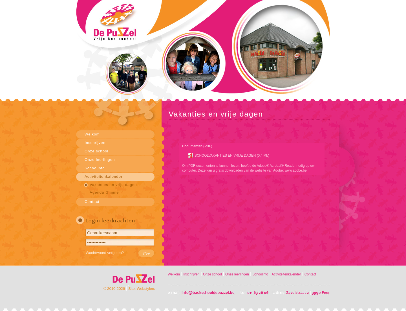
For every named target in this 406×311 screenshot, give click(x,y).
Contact (92, 202)
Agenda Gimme (104, 192)
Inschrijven (95, 143)
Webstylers (146, 288)
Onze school (96, 151)
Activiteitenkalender (103, 176)
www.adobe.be (296, 170)
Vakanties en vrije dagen (113, 185)
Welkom (92, 134)
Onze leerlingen (100, 159)
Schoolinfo (95, 168)
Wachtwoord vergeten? (105, 253)
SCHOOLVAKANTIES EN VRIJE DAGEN (225, 155)
